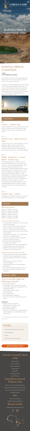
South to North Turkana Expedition (15, 385)
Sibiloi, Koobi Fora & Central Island (15, 390)
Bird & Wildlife (15, 363)
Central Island (15, 361)
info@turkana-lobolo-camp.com (15, 407)
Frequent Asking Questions (15, 401)
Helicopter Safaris (15, 392)
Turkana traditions (15, 366)
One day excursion (15, 373)
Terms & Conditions (15, 398)
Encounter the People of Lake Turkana (15, 387)
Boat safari (15, 371)
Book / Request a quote (16, 345)
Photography (15, 368)
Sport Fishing (15, 376)
